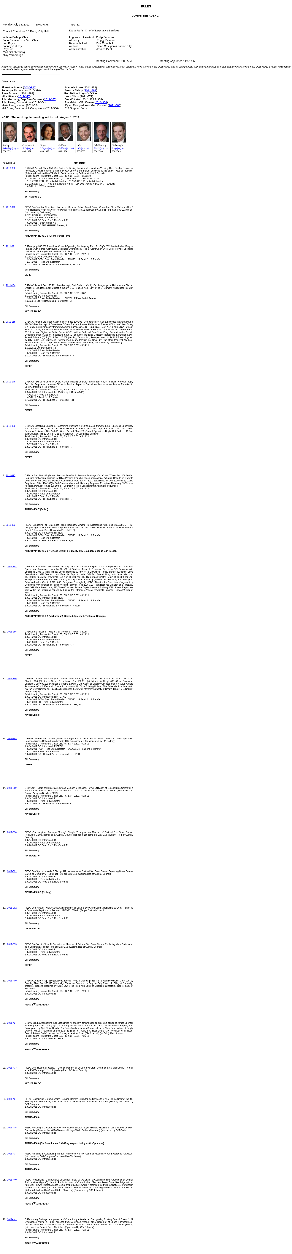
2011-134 (10, 285)
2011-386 (114, 105)
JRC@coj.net (28, 148)
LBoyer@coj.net (47, 148)
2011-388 (12, 738)
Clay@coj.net (118, 148)
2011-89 (10, 246)
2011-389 (12, 788)
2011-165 (10, 322)
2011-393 (12, 944)
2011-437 (12, 1153)
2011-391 (90, 90)
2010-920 (30, 87)
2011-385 (12, 631)
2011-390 (12, 832)
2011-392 (12, 908)
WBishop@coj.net (11, 148)
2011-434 (12, 1099)
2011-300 (10, 426)
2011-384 (101, 102)
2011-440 (12, 1179)
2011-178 (10, 381)
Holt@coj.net (83, 148)
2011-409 (12, 980)
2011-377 (24, 96)
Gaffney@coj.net (66, 148)
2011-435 (12, 1127)
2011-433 (12, 1067)
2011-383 (10, 525)
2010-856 (10, 168)
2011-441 (12, 1219)
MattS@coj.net (101, 148)
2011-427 (12, 1023)
